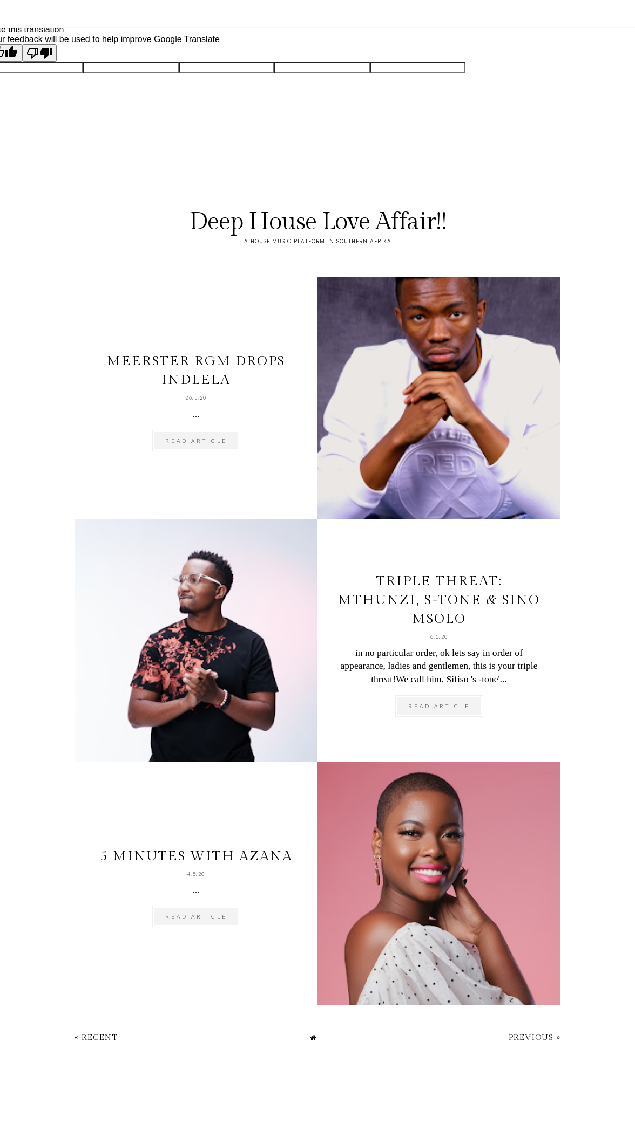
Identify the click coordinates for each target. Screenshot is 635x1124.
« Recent (96, 1037)
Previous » (534, 1037)
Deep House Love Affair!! (318, 222)
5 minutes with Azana (196, 856)
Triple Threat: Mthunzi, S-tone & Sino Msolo (439, 600)
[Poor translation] (39, 53)
